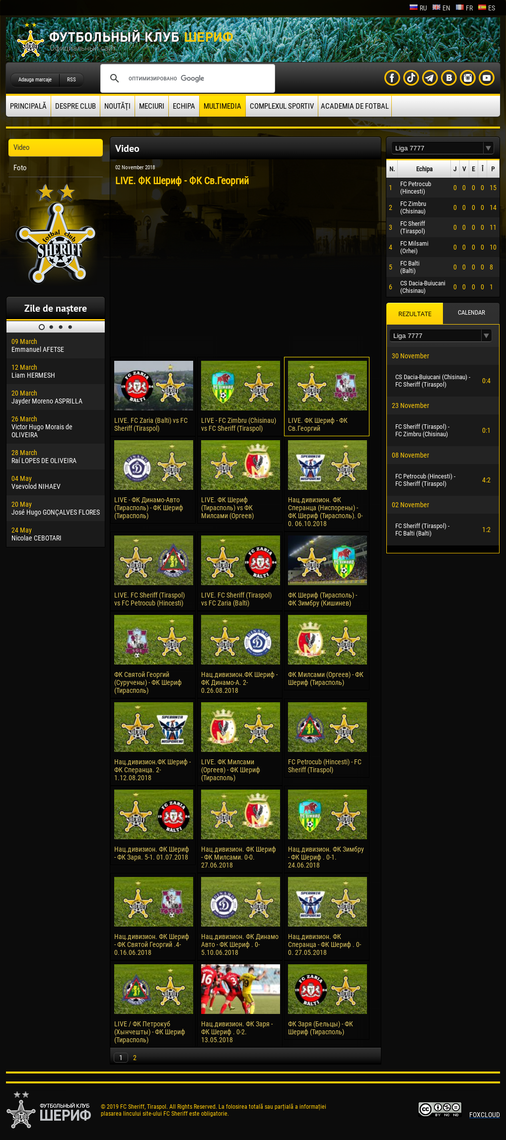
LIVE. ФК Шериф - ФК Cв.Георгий (318, 424)
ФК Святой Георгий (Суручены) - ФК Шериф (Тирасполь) (148, 682)
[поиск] (186, 78)
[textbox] (437, 148)
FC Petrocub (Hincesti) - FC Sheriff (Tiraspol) (324, 766)
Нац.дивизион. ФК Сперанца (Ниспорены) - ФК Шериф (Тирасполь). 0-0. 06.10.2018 (325, 512)
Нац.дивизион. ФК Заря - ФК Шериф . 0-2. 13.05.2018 (237, 1032)
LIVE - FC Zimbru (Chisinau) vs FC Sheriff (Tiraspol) (238, 424)
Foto (20, 167)
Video (21, 147)
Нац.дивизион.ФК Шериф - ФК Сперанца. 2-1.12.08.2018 (152, 770)
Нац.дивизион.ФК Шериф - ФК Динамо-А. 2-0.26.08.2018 (239, 682)
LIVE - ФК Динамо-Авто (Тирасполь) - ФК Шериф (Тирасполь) (148, 508)
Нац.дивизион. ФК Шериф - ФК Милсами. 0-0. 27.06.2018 (238, 857)
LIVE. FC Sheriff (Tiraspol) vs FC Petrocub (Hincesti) (149, 599)
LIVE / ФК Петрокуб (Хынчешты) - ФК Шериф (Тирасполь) (149, 1032)
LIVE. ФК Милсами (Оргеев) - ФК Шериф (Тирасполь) (230, 770)
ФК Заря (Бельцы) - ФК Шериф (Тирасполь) (320, 1028)
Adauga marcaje (35, 79)
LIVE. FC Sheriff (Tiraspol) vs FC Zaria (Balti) (236, 599)
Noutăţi (117, 106)
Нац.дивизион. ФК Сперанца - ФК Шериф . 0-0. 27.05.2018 (324, 944)
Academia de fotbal (355, 106)
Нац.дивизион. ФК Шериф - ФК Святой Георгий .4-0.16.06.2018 (151, 944)
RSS (71, 79)
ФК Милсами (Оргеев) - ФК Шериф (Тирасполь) (325, 678)
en (441, 8)
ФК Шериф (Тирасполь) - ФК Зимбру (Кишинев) (322, 599)
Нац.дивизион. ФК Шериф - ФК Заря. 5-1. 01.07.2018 (151, 853)
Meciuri (151, 106)
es (486, 8)
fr (464, 8)
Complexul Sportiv (282, 106)
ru (418, 8)
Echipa (184, 106)
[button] (488, 148)
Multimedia (222, 106)
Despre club (75, 106)
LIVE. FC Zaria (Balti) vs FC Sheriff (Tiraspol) (151, 424)
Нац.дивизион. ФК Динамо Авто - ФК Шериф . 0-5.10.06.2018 (240, 944)
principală (28, 106)
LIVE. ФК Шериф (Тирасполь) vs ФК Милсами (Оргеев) (227, 508)
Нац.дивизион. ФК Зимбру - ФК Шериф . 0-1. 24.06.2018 (326, 857)
